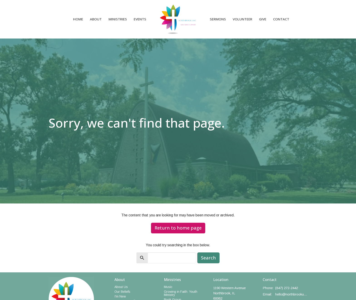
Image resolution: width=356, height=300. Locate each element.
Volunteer (242, 19)
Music (168, 287)
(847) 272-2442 (286, 288)
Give (262, 19)
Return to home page (178, 228)
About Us (121, 287)
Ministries (118, 19)
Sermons (218, 19)
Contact (281, 19)
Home (78, 19)
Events (140, 19)
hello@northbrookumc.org (291, 294)
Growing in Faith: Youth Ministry (180, 293)
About (96, 19)
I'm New (120, 296)
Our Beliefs (122, 291)
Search (208, 258)
